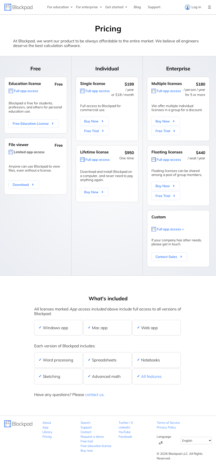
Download (21, 184)
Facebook (125, 437)
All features (151, 376)
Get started (114, 7)
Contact (86, 432)
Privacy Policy (166, 427)
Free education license (96, 446)
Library (47, 432)
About (46, 423)
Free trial (87, 441)
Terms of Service (168, 423)
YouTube (125, 432)
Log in (193, 7)
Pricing (47, 437)
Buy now (87, 450)
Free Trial (91, 131)
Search (85, 423)
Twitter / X (126, 423)
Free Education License (31, 123)
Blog (137, 7)
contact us (94, 394)
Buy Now (91, 121)
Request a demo (92, 437)
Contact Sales (166, 257)
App (45, 427)
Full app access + (170, 229)
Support (154, 7)
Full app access (26, 91)
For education (58, 7)
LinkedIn (124, 427)
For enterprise (87, 7)
